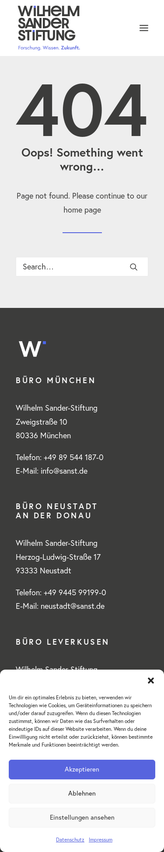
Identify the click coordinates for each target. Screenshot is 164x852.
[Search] (82, 266)
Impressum (100, 839)
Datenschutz (70, 839)
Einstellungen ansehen (82, 817)
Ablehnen (82, 793)
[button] (151, 680)
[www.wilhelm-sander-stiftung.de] (82, 28)
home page (82, 210)
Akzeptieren (82, 769)
